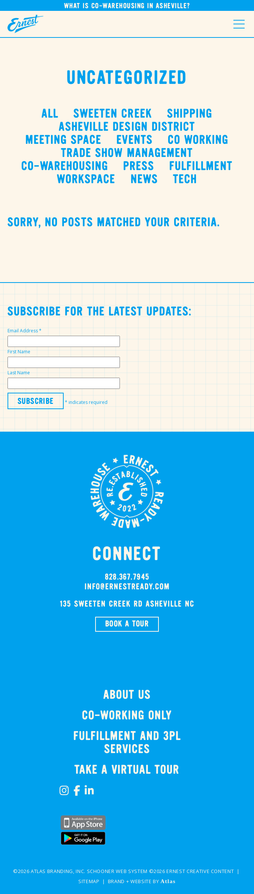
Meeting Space (63, 140)
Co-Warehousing (64, 166)
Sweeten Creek (112, 114)
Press (138, 166)
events (134, 140)
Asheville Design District (127, 127)
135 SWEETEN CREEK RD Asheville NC (127, 604)
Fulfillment (200, 166)
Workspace (86, 179)
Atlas (168, 881)
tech (185, 179)
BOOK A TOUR (127, 624)
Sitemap (89, 881)
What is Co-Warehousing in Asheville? (127, 6)
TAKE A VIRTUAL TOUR (127, 770)
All (50, 114)
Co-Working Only (127, 716)
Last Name (18, 372)
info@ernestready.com (127, 587)
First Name (18, 351)
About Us (127, 695)
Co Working (198, 140)
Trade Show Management (127, 153)
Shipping (189, 114)
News (144, 179)
